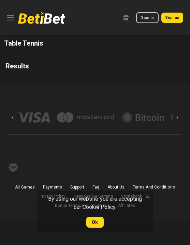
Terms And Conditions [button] (154, 187)
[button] (33, 117)
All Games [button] (24, 187)
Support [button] (77, 187)
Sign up (172, 17)
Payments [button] (52, 187)
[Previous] (13, 117)
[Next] (177, 117)
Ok (95, 222)
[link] (41, 17)
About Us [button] (116, 187)
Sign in (147, 17)
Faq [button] (95, 187)
